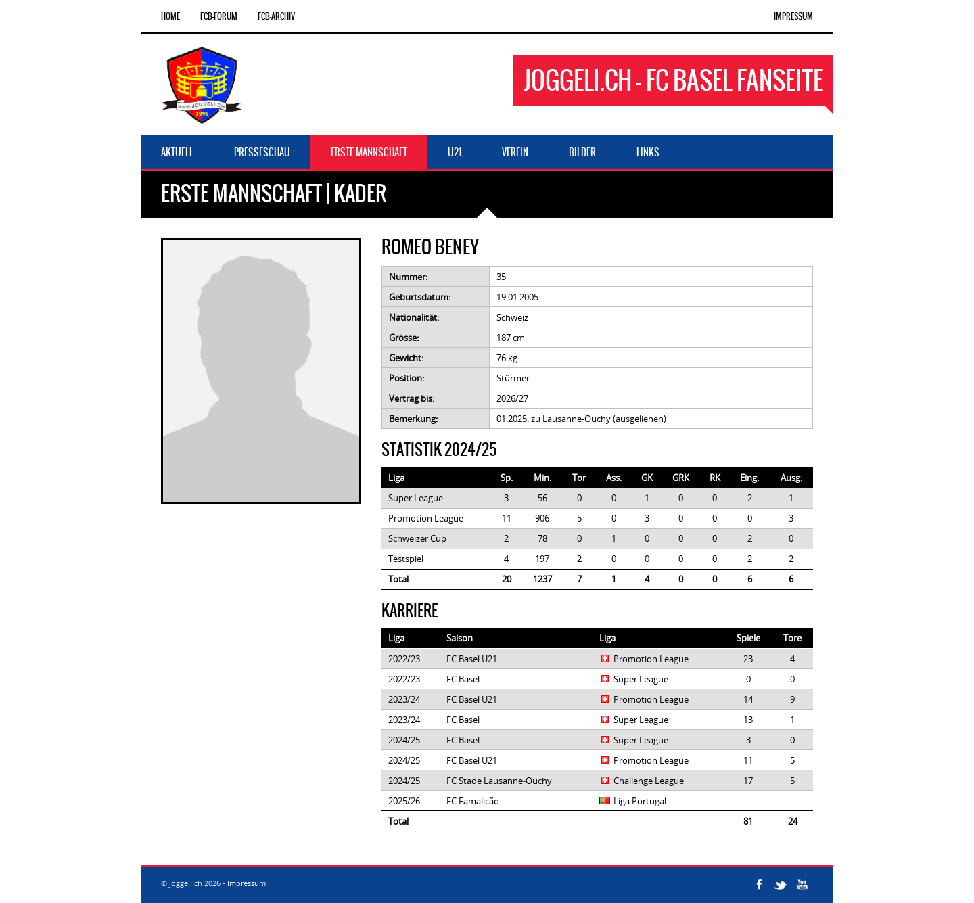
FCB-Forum (218, 16)
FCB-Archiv (276, 16)
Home (170, 16)
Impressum (793, 16)
